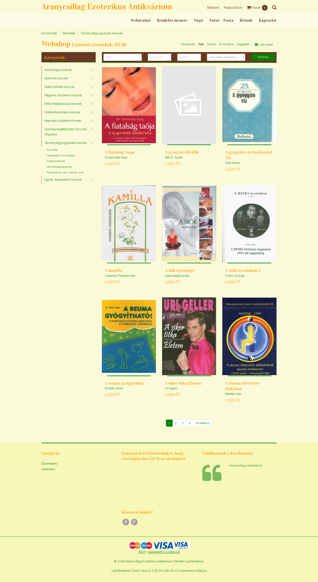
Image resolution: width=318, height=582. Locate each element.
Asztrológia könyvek (58, 70)
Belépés (213, 8)
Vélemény (48, 469)
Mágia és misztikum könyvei (63, 95)
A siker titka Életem (183, 383)
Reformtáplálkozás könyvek (63, 103)
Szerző (211, 44)
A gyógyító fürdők (182, 152)
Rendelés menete (172, 20)
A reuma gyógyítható (124, 383)
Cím (201, 44)
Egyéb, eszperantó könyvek (63, 179)
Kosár (257, 8)
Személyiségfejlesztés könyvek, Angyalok (66, 132)
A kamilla (113, 270)
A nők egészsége (180, 270)
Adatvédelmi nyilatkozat (164, 552)
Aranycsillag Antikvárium (245, 465)
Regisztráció (233, 8)
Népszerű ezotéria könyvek (63, 120)
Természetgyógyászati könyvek (102, 33)
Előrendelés (49, 463)
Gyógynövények (56, 161)
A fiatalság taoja (119, 152)
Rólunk (246, 20)
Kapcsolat (268, 20)
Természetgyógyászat (59, 166)
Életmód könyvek (56, 78)
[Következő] (202, 423)
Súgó (198, 20)
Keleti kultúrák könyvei (59, 86)
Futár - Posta (221, 20)
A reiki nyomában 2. (243, 270)
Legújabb (243, 44)
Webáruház (141, 20)
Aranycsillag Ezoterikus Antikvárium (106, 6)
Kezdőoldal (49, 33)
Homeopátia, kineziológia (61, 155)
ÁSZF (142, 552)
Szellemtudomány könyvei (62, 112)
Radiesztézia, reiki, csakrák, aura (65, 172)
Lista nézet (264, 44)
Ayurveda (52, 149)
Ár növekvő (226, 44)
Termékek (68, 33)
